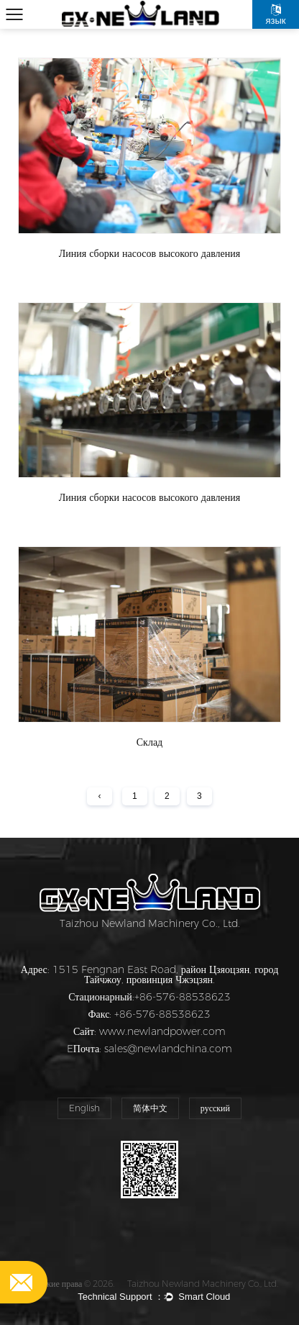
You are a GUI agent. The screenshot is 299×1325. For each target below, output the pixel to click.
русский (215, 1108)
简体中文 (150, 1108)
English (84, 1108)
